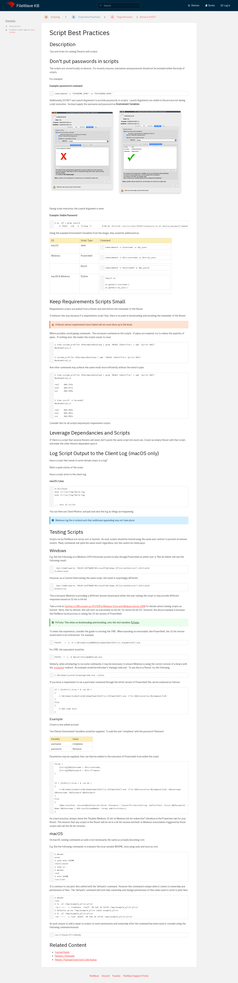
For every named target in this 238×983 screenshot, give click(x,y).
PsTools (135, 622)
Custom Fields (62, 952)
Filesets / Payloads (65, 955)
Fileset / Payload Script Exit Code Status (76, 959)
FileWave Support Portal (135, 975)
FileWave (94, 975)
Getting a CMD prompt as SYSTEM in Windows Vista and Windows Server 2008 (105, 606)
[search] (119, 5)
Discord (106, 975)
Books (210, 5)
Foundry (116, 975)
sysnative (59, 667)
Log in (225, 5)
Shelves (193, 5)
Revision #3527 (148, 17)
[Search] (101, 5)
